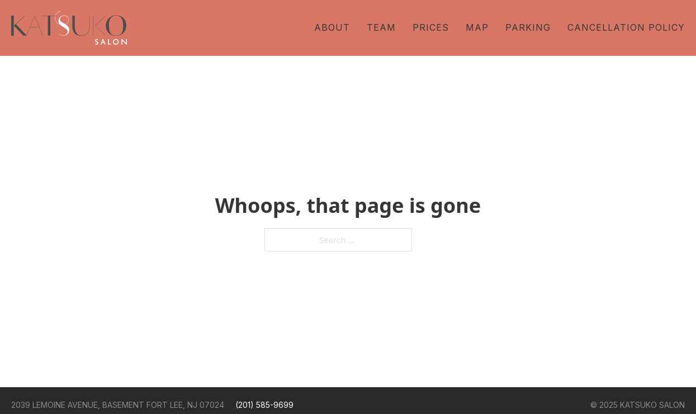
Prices (431, 27)
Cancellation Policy (626, 27)
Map (477, 27)
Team (381, 27)
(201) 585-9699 (264, 405)
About (332, 27)
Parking (528, 27)
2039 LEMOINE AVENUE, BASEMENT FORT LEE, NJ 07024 (117, 405)
